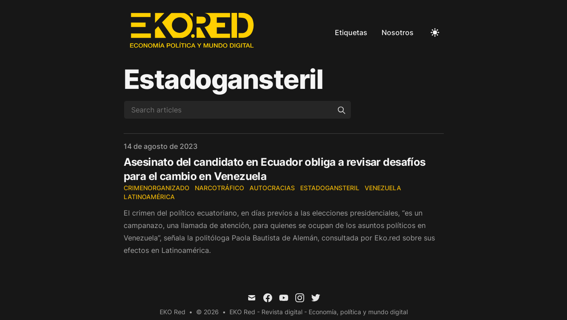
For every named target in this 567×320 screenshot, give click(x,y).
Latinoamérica (149, 196)
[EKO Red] (193, 32)
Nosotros (398, 32)
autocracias (272, 188)
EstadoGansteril (329, 188)
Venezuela (383, 188)
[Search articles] (237, 109)
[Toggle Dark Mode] (435, 32)
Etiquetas (351, 32)
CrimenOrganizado (156, 188)
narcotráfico (219, 188)
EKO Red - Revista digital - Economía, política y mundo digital (318, 312)
